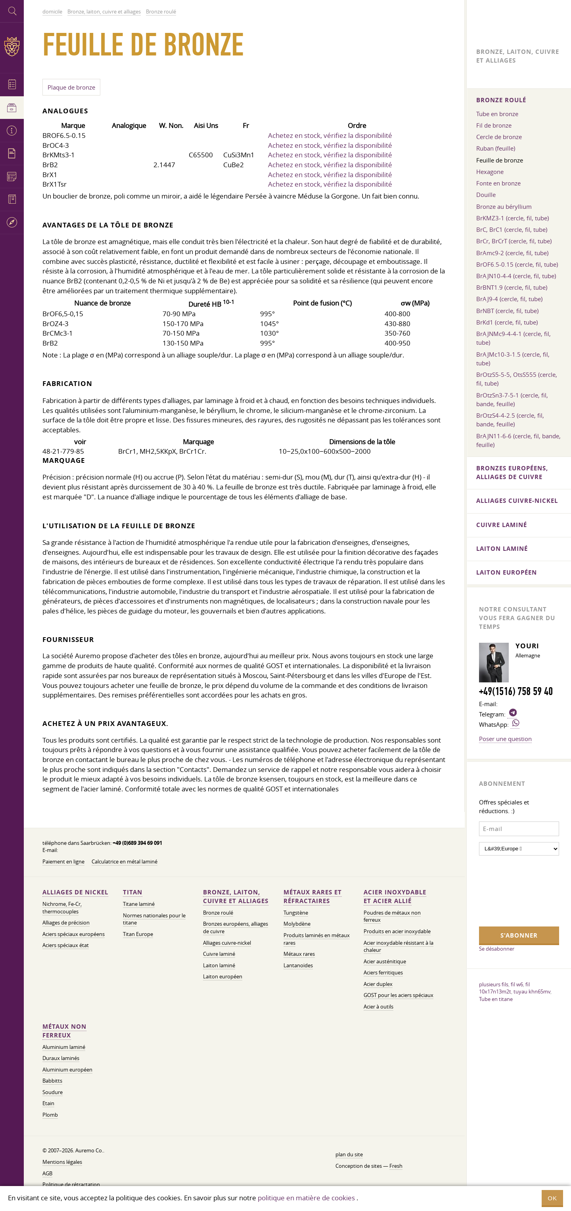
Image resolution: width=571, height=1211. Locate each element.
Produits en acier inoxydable (397, 931)
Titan (132, 892)
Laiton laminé (219, 965)
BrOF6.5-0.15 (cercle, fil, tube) (517, 264)
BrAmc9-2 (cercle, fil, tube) (512, 253)
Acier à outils (378, 1006)
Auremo (12, 46)
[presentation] (511, 890)
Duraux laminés (60, 1058)
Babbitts (52, 1080)
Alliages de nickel (75, 892)
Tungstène (296, 912)
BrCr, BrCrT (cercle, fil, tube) (514, 241)
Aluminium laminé (63, 1047)
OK (552, 1198)
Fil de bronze (494, 125)
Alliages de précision (66, 922)
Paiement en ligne (63, 861)
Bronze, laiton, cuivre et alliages (235, 896)
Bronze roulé (218, 912)
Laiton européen (222, 976)
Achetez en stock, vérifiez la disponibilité (330, 135)
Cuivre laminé (219, 954)
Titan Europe (138, 934)
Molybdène (297, 924)
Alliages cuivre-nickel (227, 943)
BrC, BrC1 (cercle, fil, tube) (511, 229)
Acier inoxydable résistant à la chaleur (398, 947)
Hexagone (490, 172)
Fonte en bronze (498, 183)
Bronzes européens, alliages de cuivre (512, 472)
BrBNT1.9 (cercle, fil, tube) (511, 287)
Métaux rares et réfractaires (313, 896)
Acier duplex (378, 984)
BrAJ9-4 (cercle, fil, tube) (509, 299)
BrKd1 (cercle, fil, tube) (507, 322)
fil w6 (517, 984)
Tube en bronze (497, 114)
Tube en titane (496, 999)
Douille (486, 195)
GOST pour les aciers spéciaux (398, 995)
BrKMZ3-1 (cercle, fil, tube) (512, 218)
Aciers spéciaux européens (73, 934)
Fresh (395, 1166)
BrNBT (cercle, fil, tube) (507, 311)
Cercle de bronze (499, 137)
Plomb (50, 1115)
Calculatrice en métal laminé (124, 861)
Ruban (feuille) (495, 148)
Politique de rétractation (71, 1184)
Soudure (52, 1092)
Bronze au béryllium (504, 206)
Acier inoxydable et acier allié (395, 896)
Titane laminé (139, 904)
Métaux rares (299, 954)
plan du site (349, 1154)
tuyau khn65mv (532, 991)
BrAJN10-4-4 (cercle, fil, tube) (516, 276)
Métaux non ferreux (64, 1030)
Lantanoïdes (298, 965)
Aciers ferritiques (383, 972)
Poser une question (505, 739)
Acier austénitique (385, 961)
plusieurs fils (493, 984)
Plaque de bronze (71, 87)
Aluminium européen (67, 1069)
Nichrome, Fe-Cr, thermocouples (62, 908)
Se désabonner (496, 948)
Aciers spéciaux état (65, 945)
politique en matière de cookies (306, 1197)
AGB (47, 1173)
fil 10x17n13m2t (504, 988)
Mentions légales (62, 1162)
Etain (48, 1103)
